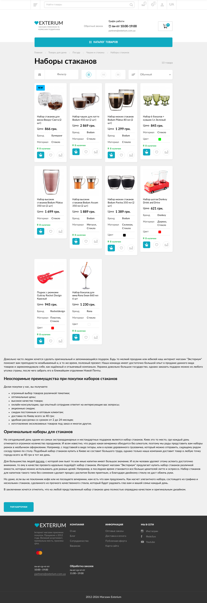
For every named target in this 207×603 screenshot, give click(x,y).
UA (171, 4)
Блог (72, 536)
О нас (73, 531)
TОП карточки (18, 507)
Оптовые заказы (114, 531)
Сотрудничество (79, 541)
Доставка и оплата (115, 536)
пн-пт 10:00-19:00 (123, 26)
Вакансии (75, 546)
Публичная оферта (116, 541)
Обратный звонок (93, 26)
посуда (40, 461)
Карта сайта (112, 546)
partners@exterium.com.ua (122, 30)
